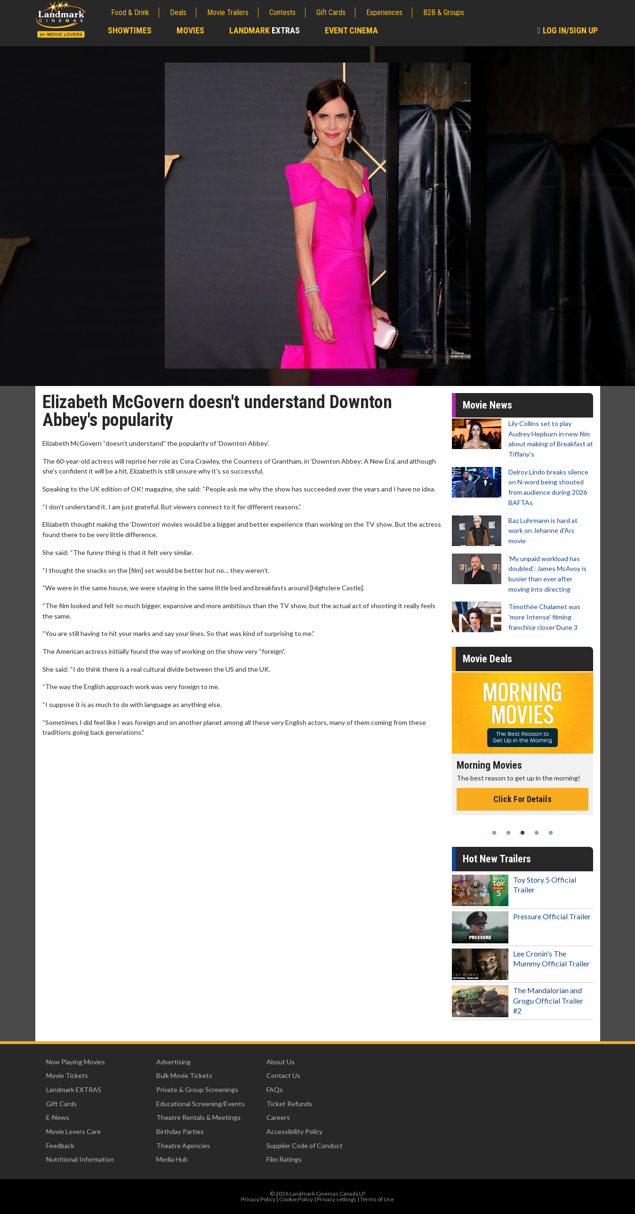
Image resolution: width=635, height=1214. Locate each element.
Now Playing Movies (75, 1062)
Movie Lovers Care (73, 1131)
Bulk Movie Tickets (184, 1075)
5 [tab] (550, 832)
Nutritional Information (80, 1159)
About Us (280, 1062)
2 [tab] (508, 832)
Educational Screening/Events (200, 1104)
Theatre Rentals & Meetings (198, 1117)
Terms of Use (377, 1199)
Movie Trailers (228, 12)
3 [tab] (522, 832)
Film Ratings (284, 1159)
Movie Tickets (67, 1075)
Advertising (173, 1062)
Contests (282, 12)
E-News (57, 1117)
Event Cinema (351, 30)
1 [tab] (494, 832)
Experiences (384, 12)
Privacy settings (336, 1199)
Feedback (60, 1146)
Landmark (264, 30)
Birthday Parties (180, 1131)
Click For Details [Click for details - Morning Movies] (522, 799)
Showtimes (130, 30)
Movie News (487, 405)
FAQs (274, 1089)
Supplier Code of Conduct (304, 1146)
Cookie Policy (296, 1199)
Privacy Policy (258, 1199)
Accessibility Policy (294, 1131)
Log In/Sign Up (568, 30)
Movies (190, 30)
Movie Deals (487, 659)
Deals (178, 12)
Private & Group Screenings (197, 1089)
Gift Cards (331, 12)
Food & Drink (130, 12)
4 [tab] (536, 832)
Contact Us (283, 1075)
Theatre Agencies (183, 1146)
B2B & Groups (443, 12)
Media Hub (172, 1159)
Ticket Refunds (289, 1104)
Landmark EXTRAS (73, 1089)
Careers (278, 1117)
